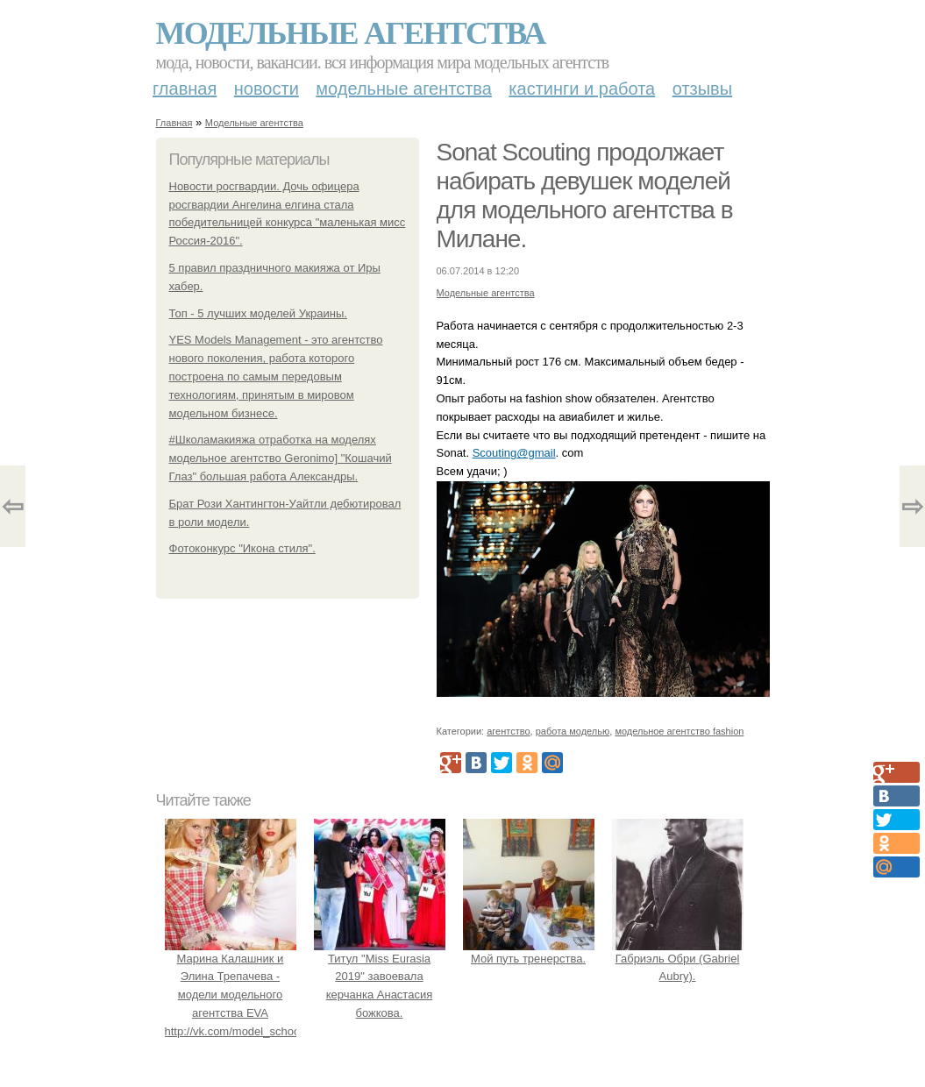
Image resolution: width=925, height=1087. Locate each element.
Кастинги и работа (582, 88)
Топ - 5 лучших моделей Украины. (258, 313)
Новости (266, 88)
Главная (185, 88)
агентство (508, 731)
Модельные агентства (350, 33)
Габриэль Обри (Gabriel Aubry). (678, 959)
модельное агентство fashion (679, 731)
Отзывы (702, 88)
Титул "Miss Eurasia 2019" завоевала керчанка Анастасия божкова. (379, 977)
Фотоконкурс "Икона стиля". (242, 548)
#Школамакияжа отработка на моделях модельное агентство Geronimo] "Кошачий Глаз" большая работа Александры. (280, 458)
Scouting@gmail (514, 452)
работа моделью (573, 731)
